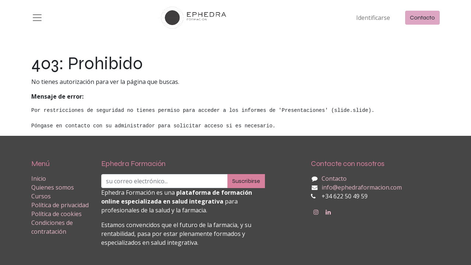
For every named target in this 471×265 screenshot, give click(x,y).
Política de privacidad (60, 205)
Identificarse (373, 18)
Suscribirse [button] (246, 180)
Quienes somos (52, 187)
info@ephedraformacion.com (362, 187)
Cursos (41, 196)
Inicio (38, 178)
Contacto (422, 17)
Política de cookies (56, 214)
